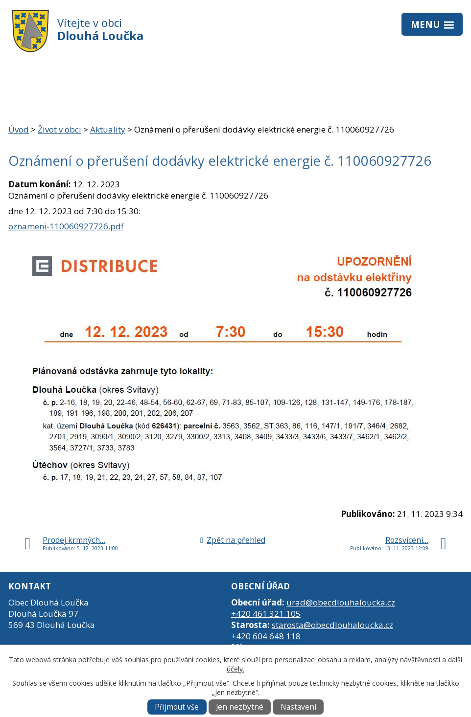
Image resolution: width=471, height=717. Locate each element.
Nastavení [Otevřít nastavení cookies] (298, 707)
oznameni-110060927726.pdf (66, 226)
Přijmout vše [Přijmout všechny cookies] (177, 707)
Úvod (18, 129)
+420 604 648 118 (266, 636)
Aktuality (107, 129)
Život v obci (59, 129)
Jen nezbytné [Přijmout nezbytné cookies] (239, 707)
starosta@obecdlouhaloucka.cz (332, 624)
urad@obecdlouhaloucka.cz (340, 602)
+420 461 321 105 (266, 613)
